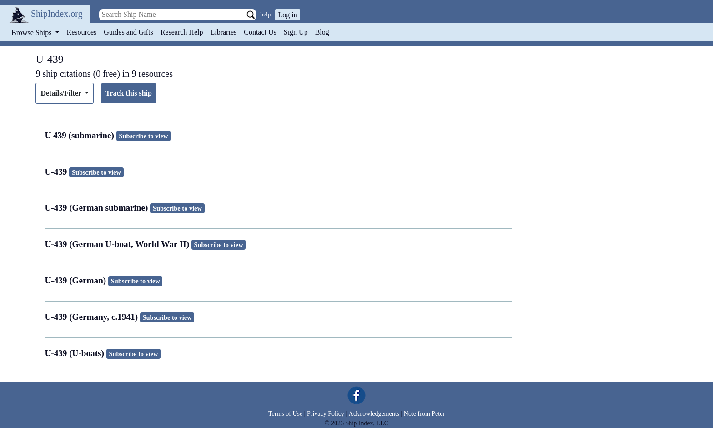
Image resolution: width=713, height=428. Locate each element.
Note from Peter (424, 413)
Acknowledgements (374, 413)
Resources (82, 32)
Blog (322, 32)
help (266, 14)
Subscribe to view (143, 136)
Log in (287, 15)
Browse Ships (32, 32)
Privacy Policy (325, 413)
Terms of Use (285, 413)
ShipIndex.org (57, 14)
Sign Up (296, 32)
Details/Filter (61, 93)
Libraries (223, 32)
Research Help (182, 32)
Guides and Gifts (128, 32)
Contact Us (260, 32)
